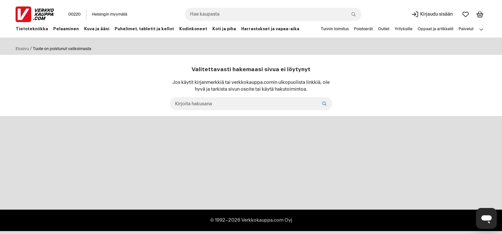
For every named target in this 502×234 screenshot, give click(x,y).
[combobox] (273, 14)
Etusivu (22, 49)
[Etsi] (324, 103)
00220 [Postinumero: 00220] (74, 14)
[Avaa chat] (486, 218)
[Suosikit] (465, 14)
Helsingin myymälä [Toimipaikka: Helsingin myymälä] (109, 14)
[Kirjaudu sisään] (432, 14)
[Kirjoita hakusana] (251, 103)
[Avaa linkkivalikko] (481, 29)
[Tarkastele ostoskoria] (479, 14)
